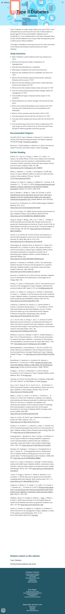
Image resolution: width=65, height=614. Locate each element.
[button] (2, 2)
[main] (32, 12)
